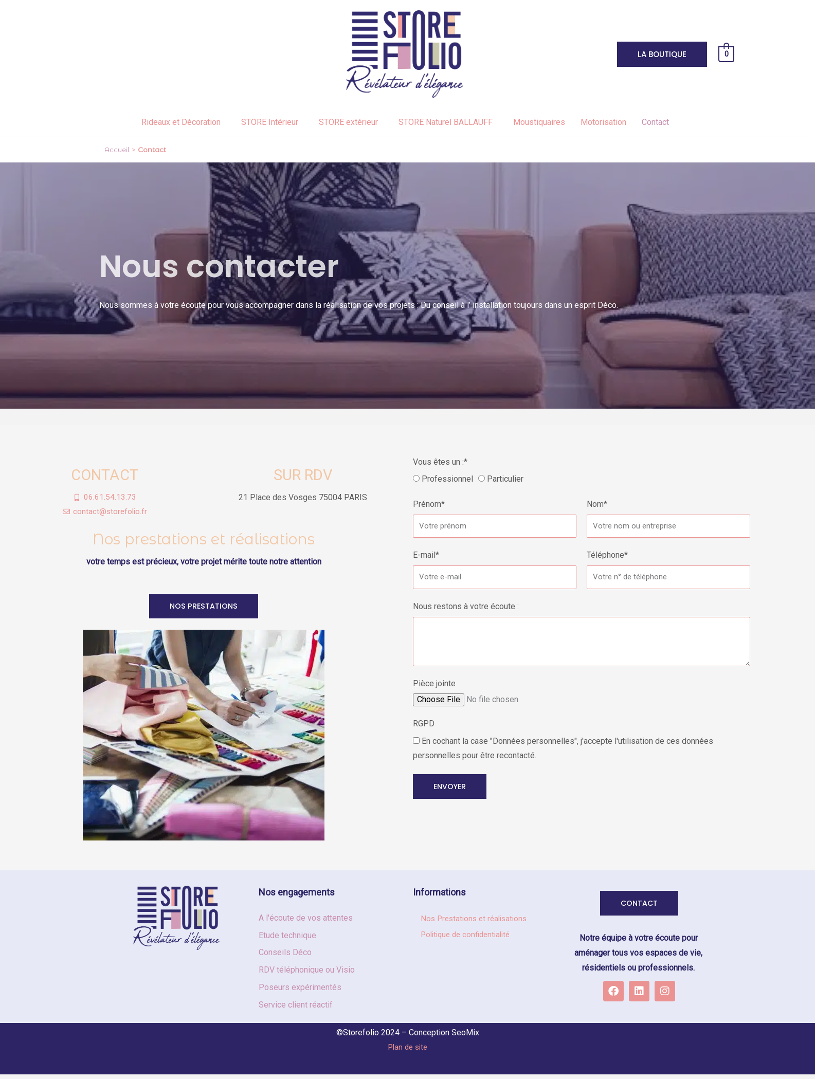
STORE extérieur (348, 122)
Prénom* (429, 504)
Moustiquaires (539, 122)
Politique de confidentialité (469, 937)
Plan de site (407, 1049)
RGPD (423, 723)
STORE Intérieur (269, 122)
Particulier (505, 479)
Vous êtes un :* (440, 462)
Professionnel (447, 479)
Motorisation (603, 122)
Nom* (597, 504)
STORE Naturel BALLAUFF (446, 122)
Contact (655, 122)
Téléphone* (607, 555)
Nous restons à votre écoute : (466, 606)
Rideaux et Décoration (181, 122)
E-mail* (426, 555)
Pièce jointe (434, 683)
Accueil (117, 149)
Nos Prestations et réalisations (477, 921)
